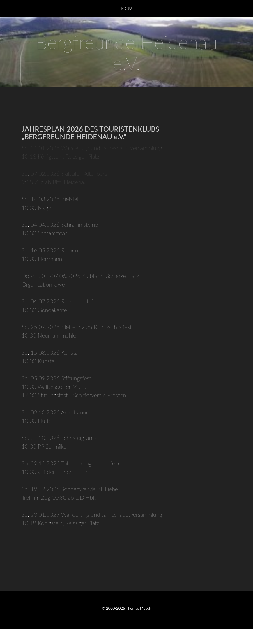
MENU (126, 8)
